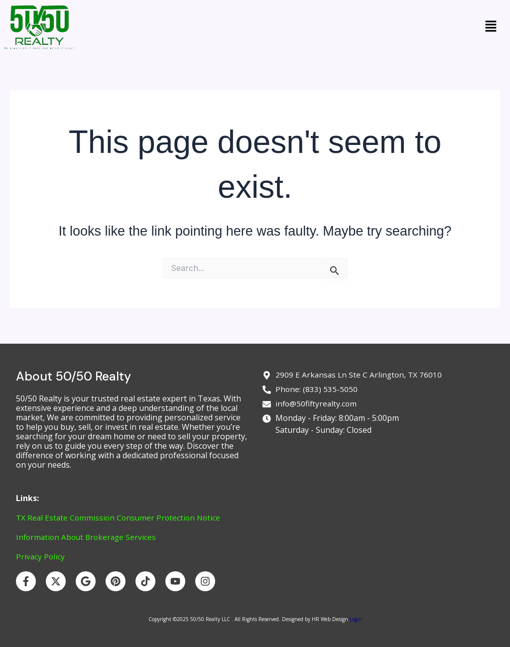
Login (355, 619)
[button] (491, 27)
